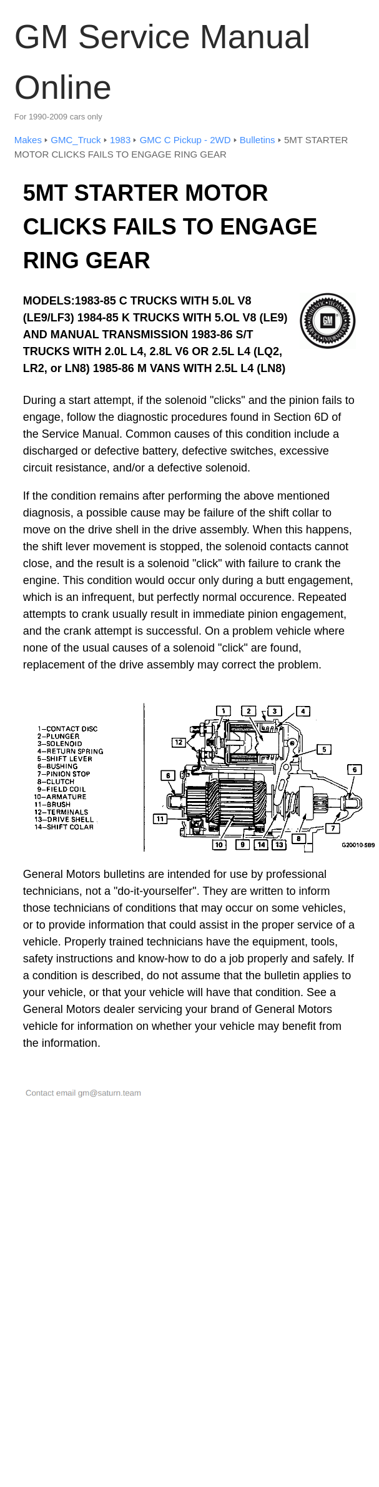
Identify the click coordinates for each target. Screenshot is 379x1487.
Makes (28, 139)
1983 (120, 139)
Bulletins (257, 139)
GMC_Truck (76, 139)
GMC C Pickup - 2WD (185, 139)
